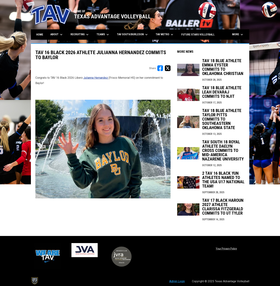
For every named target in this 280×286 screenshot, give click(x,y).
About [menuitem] (56, 34)
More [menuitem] (238, 34)
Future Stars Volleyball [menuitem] (198, 34)
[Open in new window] (103, 149)
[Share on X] (168, 68)
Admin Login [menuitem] (177, 281)
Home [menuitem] (39, 34)
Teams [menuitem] (103, 34)
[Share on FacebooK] (160, 68)
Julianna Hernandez (96, 77)
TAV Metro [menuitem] (165, 34)
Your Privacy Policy (226, 248)
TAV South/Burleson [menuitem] (133, 34)
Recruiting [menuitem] (80, 34)
